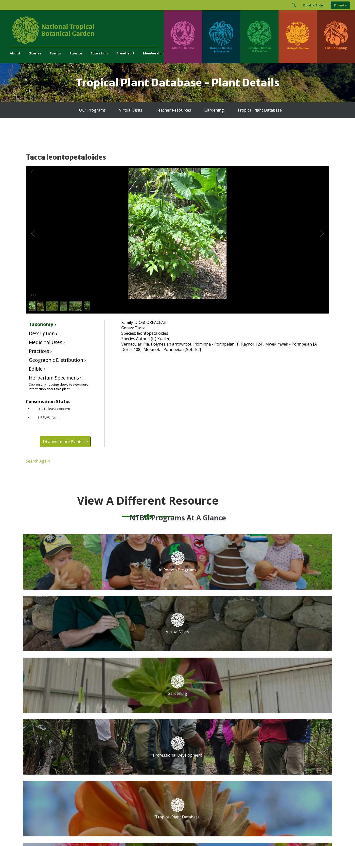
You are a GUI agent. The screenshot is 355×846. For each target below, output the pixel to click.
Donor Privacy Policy (239, 832)
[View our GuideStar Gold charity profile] (198, 758)
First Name (201, 699)
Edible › (37, 368)
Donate (340, 5)
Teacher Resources (173, 110)
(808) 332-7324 (121, 741)
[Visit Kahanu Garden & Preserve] (221, 36)
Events (55, 53)
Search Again (38, 461)
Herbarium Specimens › (55, 377)
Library (152, 706)
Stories (35, 53)
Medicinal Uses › (47, 342)
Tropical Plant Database (259, 110)
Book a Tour (313, 5)
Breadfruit (125, 53)
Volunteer (116, 695)
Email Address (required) (213, 681)
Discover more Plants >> (65, 441)
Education (99, 53)
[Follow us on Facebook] (217, 742)
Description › (43, 333)
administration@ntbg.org (128, 746)
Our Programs (92, 110)
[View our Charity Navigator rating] (219, 758)
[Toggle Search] (293, 5)
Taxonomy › (42, 324)
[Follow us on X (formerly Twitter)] (246, 742)
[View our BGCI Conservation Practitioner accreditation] (274, 758)
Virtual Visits (130, 110)
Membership (153, 53)
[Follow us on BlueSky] (236, 742)
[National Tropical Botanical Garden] (87, 30)
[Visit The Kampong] (336, 36)
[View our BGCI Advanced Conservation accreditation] (287, 758)
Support (115, 679)
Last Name (270, 699)
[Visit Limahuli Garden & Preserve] (259, 36)
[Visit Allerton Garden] (183, 36)
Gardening (214, 110)
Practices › (40, 351)
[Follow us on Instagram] (227, 742)
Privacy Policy (212, 832)
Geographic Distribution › (57, 360)
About (15, 53)
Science (76, 53)
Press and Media (122, 751)
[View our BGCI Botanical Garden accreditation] (260, 758)
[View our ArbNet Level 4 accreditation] (242, 758)
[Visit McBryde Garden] (298, 36)
